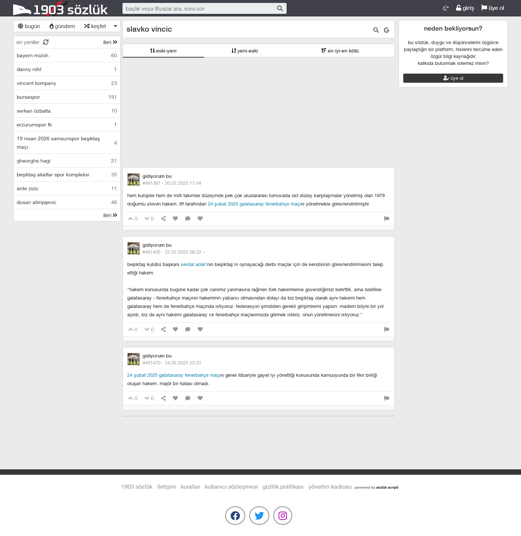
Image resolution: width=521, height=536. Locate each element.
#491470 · (172, 362)
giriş (465, 7)
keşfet (95, 26)
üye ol (492, 7)
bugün (29, 26)
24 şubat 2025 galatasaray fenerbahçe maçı (254, 204)
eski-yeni (163, 50)
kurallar (190, 486)
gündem (62, 26)
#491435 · (174, 252)
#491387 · (172, 183)
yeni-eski (245, 50)
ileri (110, 42)
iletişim (166, 486)
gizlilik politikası (283, 486)
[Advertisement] (259, 113)
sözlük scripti (387, 487)
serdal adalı (193, 264)
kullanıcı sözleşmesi (231, 486)
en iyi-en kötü (340, 50)
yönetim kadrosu (330, 486)
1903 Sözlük (60, 8)
